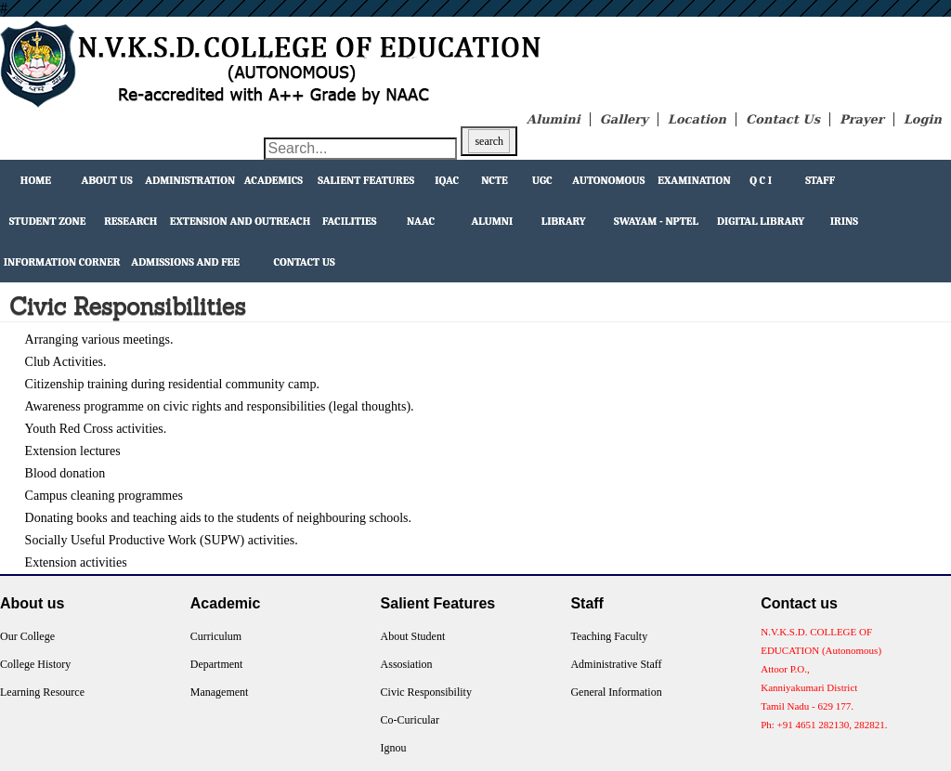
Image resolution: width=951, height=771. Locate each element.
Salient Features (366, 180)
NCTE (494, 180)
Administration (190, 180)
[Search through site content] (360, 148)
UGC (542, 180)
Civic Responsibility (426, 692)
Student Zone (47, 221)
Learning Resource (42, 692)
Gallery (624, 119)
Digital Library (760, 221)
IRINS (844, 221)
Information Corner (62, 261)
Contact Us (783, 119)
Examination (694, 180)
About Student (413, 636)
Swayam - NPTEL (656, 221)
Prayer (862, 119)
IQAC (447, 180)
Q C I (760, 180)
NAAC (421, 221)
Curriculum (215, 636)
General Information (615, 692)
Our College (27, 636)
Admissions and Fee (185, 261)
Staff (820, 180)
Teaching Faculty (608, 636)
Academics (273, 180)
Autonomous (608, 180)
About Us (107, 180)
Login (923, 119)
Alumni (492, 221)
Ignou (394, 747)
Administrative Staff (615, 664)
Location (697, 119)
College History (35, 664)
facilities (349, 221)
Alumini (553, 119)
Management (219, 692)
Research (130, 221)
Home (35, 180)
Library (563, 221)
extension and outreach (240, 221)
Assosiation (407, 664)
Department (216, 664)
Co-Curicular (410, 719)
